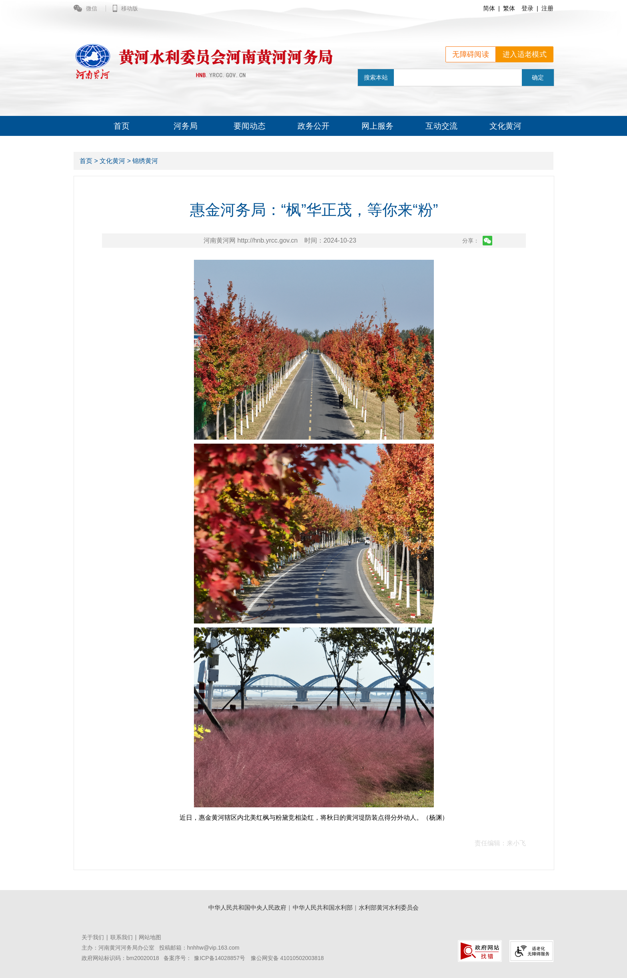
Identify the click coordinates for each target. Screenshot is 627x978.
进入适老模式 (525, 54)
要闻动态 (250, 126)
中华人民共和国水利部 (323, 907)
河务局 (186, 126)
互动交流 (441, 126)
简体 (489, 8)
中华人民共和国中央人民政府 (247, 907)
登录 (527, 8)
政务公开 (313, 126)
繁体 (509, 8)
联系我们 (121, 937)
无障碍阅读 (470, 54)
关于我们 (93, 937)
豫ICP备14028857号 (219, 958)
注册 (547, 8)
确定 (538, 77)
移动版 (125, 8)
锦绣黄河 (145, 160)
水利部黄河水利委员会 (389, 907)
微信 (86, 8)
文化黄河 (505, 126)
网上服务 (377, 126)
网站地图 (150, 937)
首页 (122, 126)
